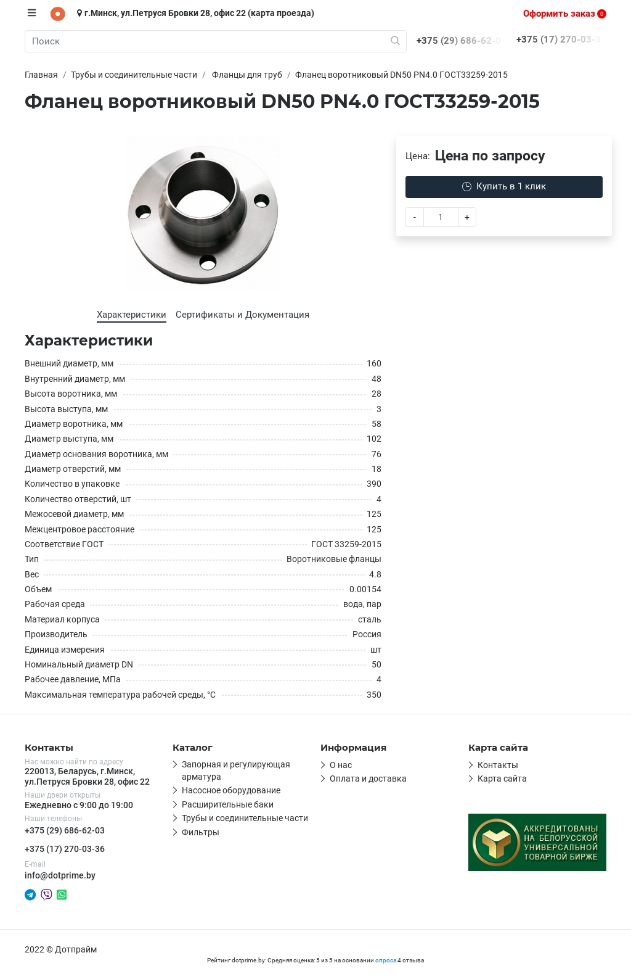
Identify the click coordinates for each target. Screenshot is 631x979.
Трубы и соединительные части (245, 818)
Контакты (498, 765)
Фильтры (200, 832)
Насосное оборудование (231, 790)
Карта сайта (502, 778)
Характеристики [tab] (131, 314)
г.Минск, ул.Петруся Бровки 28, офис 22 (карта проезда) (195, 13)
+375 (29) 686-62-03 (65, 830)
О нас (341, 765)
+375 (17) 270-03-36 (65, 849)
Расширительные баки (228, 804)
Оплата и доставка (368, 778)
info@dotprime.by (60, 875)
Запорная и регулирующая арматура (236, 770)
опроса (385, 960)
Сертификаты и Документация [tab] (242, 314)
